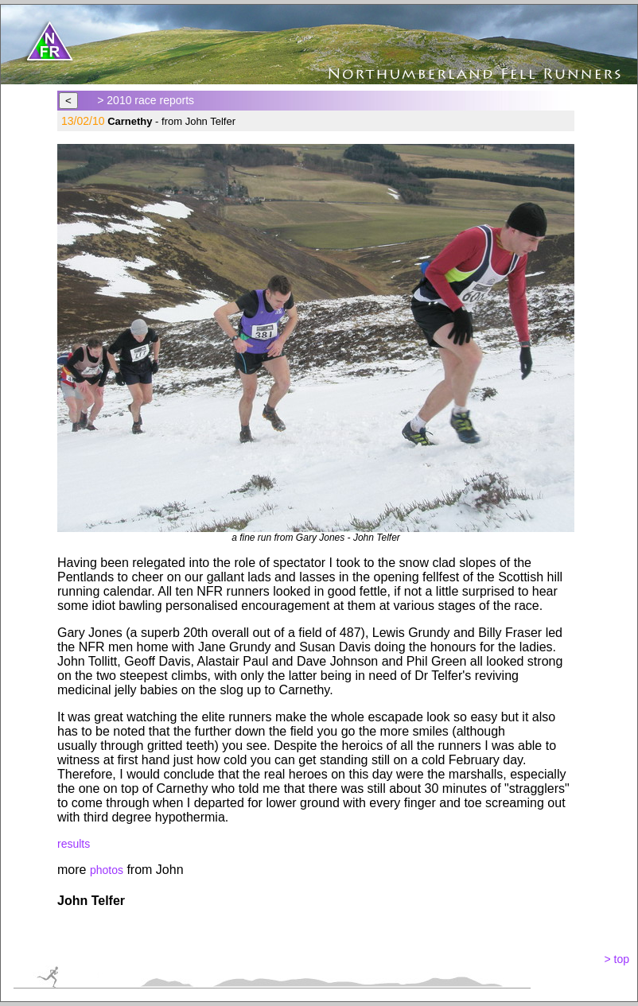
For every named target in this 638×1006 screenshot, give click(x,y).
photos (106, 870)
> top (616, 959)
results (73, 843)
